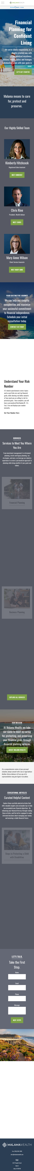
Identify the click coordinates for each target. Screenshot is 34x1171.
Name (17, 972)
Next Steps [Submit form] (17, 1020)
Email (17, 983)
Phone (17, 994)
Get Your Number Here (11, 413)
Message (17, 1005)
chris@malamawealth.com (17, 1154)
